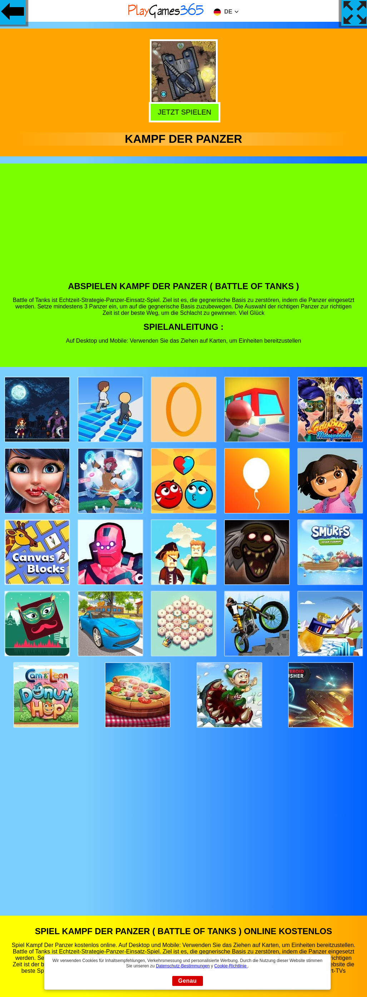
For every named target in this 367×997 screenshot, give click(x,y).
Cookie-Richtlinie (231, 965)
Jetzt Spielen (184, 111)
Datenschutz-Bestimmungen (183, 965)
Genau (187, 981)
